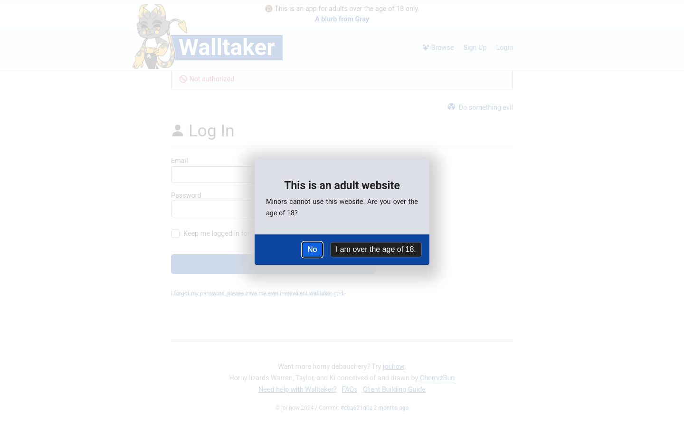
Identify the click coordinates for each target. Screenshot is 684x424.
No (312, 249)
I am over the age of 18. (376, 249)
